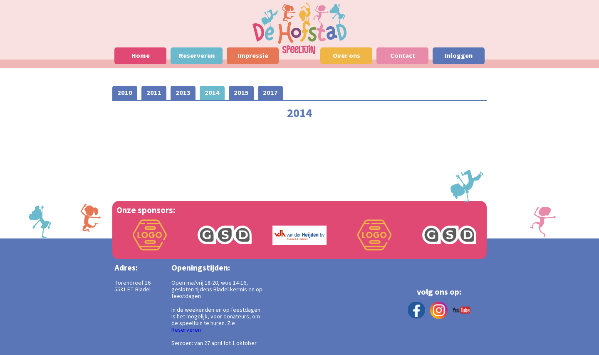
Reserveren (186, 330)
